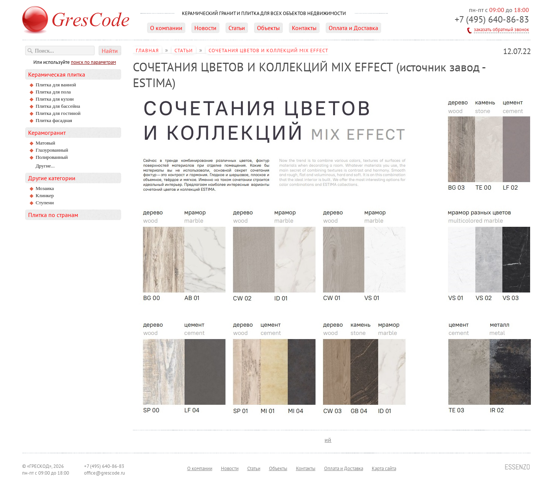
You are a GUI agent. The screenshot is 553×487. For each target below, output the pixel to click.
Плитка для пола (53, 92)
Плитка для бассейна (58, 106)
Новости (205, 28)
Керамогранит (47, 132)
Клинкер (45, 195)
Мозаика (45, 188)
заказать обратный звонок (501, 29)
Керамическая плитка (56, 74)
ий (328, 439)
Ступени (45, 202)
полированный (52, 157)
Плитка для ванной (56, 84)
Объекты (268, 28)
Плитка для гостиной (58, 113)
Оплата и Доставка (353, 28)
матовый (45, 143)
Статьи (236, 28)
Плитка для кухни (55, 99)
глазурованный (52, 150)
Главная (147, 50)
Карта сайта (384, 468)
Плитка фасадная (54, 120)
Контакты (304, 28)
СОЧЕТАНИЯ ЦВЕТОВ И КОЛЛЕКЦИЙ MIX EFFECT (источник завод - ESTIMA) (230, 54)
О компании (166, 28)
